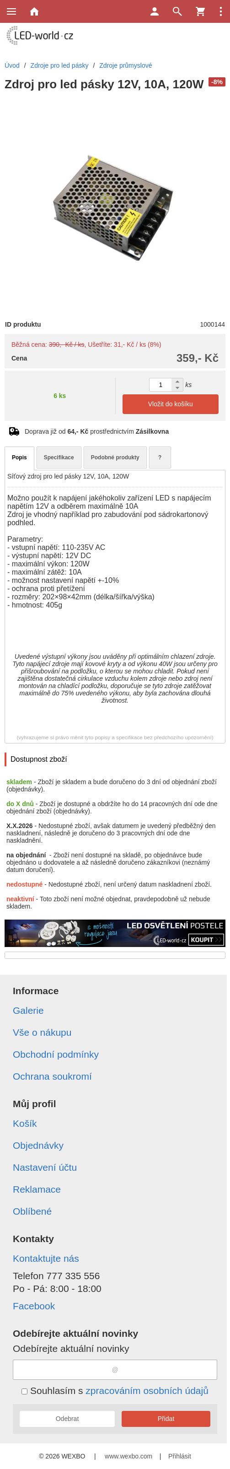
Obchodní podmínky (56, 1054)
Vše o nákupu (42, 1032)
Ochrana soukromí (52, 1076)
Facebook (34, 1306)
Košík (25, 1123)
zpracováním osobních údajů (147, 1390)
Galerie (28, 1010)
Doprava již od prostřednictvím (97, 431)
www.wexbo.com (128, 1456)
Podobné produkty (115, 457)
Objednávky (38, 1145)
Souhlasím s (115, 1390)
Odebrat (67, 1418)
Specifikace (59, 457)
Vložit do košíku (170, 404)
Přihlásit (179, 1456)
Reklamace (37, 1189)
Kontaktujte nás (46, 1258)
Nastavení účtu (45, 1167)
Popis (19, 457)
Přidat (166, 1418)
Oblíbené (32, 1211)
